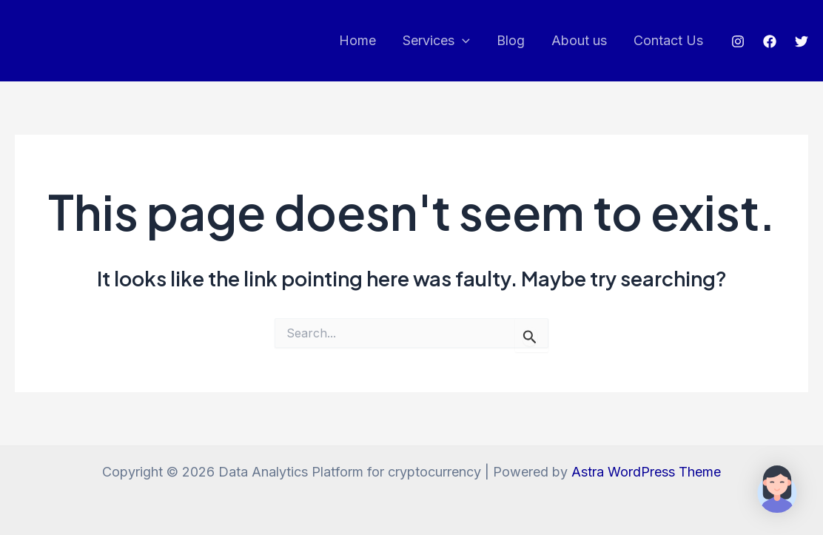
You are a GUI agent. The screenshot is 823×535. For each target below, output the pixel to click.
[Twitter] (801, 41)
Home (357, 40)
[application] (462, 41)
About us (579, 40)
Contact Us (668, 40)
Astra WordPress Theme (646, 472)
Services (436, 41)
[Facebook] (769, 41)
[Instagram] (738, 41)
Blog (511, 40)
